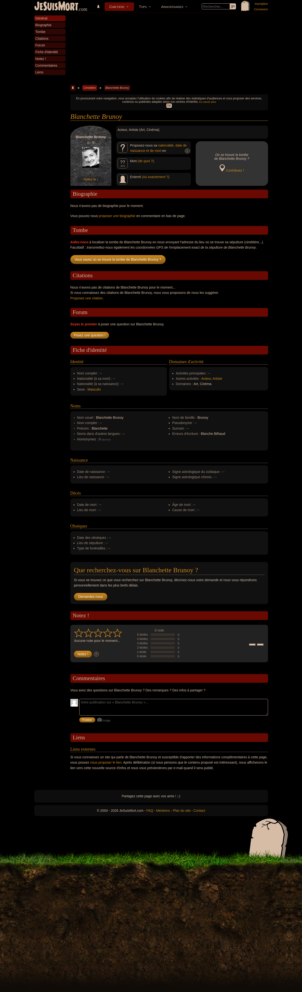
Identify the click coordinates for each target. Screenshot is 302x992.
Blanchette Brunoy (117, 88)
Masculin (94, 389)
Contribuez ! (235, 170)
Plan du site (181, 810)
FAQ (150, 810)
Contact (199, 810)
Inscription (261, 4)
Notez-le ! (91, 179)
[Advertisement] (169, 49)
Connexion (261, 9)
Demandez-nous (90, 597)
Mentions (163, 810)
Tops (143, 7)
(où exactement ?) (155, 177)
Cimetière (117, 7)
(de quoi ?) (146, 161)
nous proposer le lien (105, 762)
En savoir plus (207, 101)
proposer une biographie (117, 216)
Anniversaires (172, 7)
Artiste (217, 378)
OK (169, 105)
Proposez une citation (86, 298)
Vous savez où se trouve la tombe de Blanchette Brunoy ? (118, 259)
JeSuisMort (56, 6)
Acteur (206, 378)
